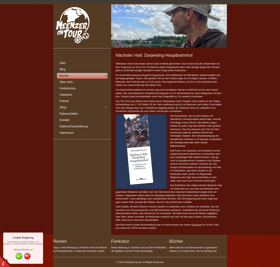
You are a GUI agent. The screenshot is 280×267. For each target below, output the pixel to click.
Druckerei (197, 224)
